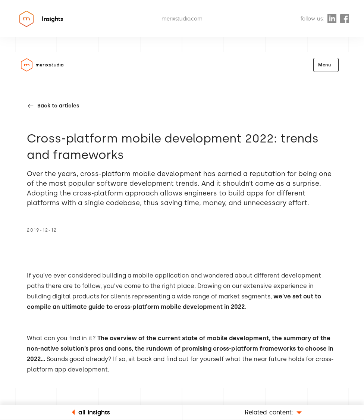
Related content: (273, 412)
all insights (91, 412)
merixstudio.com (182, 18)
